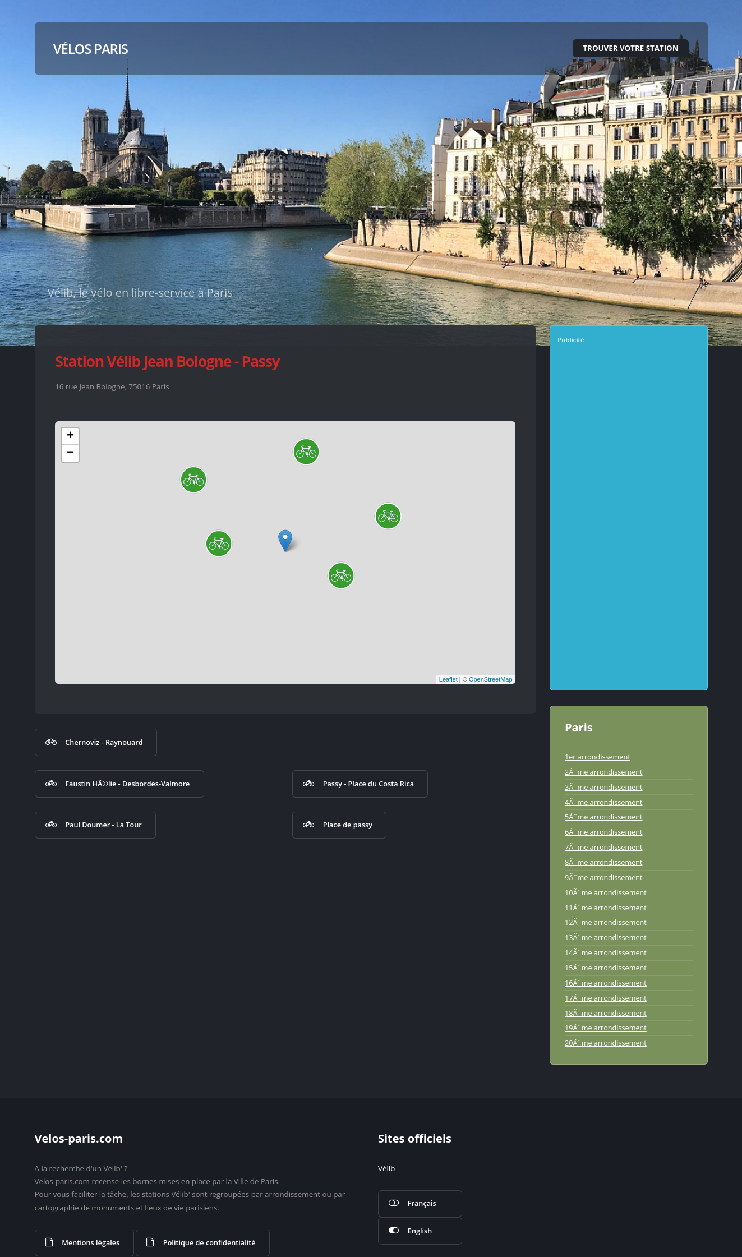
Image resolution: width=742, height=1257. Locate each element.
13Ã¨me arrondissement (606, 937)
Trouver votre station (630, 48)
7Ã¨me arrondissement (604, 847)
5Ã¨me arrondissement (604, 817)
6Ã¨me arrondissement (604, 832)
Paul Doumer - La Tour (103, 824)
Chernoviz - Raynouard (103, 742)
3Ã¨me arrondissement (604, 787)
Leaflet (448, 679)
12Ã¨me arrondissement (606, 922)
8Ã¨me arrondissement (604, 862)
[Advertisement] (629, 521)
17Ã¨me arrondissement (606, 998)
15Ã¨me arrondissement (606, 968)
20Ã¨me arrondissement (606, 1043)
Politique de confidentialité (209, 1242)
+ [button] (70, 436)
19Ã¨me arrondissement (606, 1028)
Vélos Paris (90, 48)
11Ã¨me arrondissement (606, 908)
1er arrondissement (597, 757)
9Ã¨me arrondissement (604, 877)
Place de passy (347, 824)
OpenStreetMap (491, 679)
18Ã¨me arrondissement (606, 1013)
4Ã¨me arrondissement (604, 802)
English (420, 1231)
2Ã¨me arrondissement (604, 772)
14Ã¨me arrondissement (606, 952)
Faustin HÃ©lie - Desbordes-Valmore (127, 784)
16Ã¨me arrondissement (606, 983)
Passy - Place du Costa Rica (368, 784)
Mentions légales (90, 1242)
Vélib (386, 1168)
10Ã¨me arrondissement (606, 892)
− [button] (70, 453)
